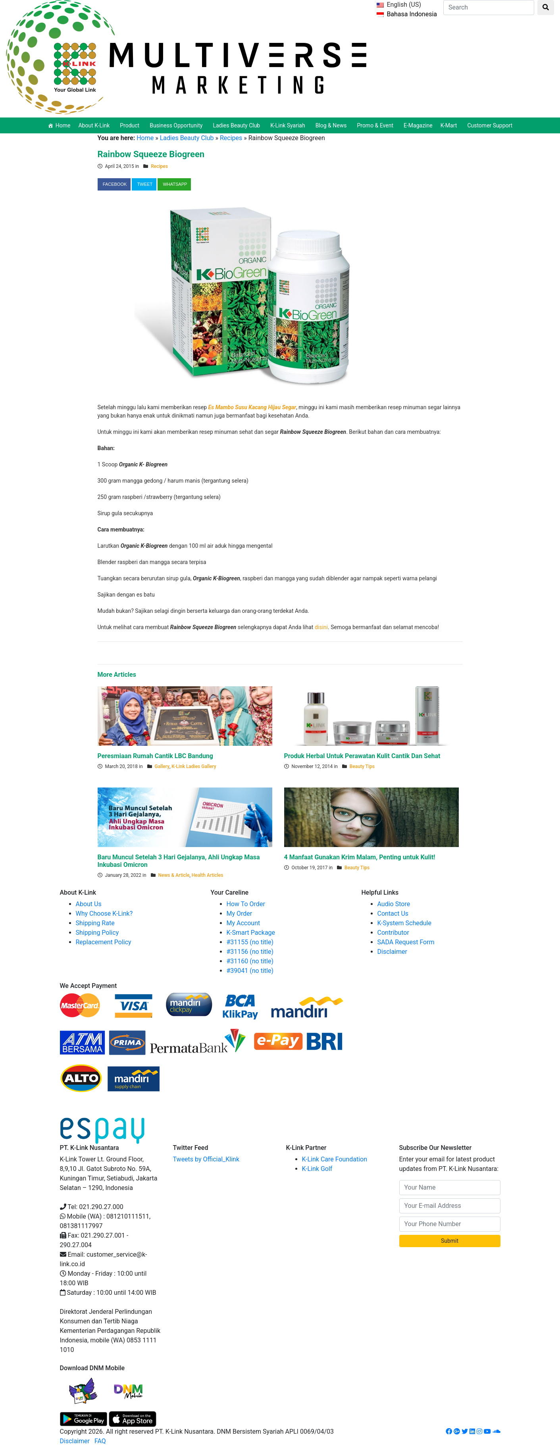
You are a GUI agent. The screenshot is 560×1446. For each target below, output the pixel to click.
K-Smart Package (251, 932)
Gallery (162, 766)
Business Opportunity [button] (177, 125)
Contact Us (393, 913)
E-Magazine (418, 125)
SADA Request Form (406, 942)
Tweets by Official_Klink (206, 1159)
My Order (239, 913)
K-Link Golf (317, 1169)
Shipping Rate (95, 923)
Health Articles (207, 875)
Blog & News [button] (332, 125)
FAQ (100, 1441)
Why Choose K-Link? (104, 913)
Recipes (231, 138)
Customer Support (489, 125)
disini (321, 627)
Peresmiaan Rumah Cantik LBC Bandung (155, 756)
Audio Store (393, 904)
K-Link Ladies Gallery (193, 766)
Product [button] (131, 125)
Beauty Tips (362, 766)
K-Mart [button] (450, 125)
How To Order (246, 904)
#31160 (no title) (250, 961)
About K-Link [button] (95, 125)
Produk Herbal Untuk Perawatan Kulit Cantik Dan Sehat (362, 756)
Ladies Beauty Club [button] (237, 125)
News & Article (174, 875)
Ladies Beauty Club (187, 138)
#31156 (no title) (250, 951)
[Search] (488, 7)
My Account (243, 923)
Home (63, 125)
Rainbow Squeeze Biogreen (151, 154)
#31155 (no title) (250, 942)
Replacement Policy (103, 942)
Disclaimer (392, 951)
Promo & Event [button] (376, 125)
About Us (89, 904)
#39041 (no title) (250, 970)
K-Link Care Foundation (335, 1159)
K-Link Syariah (288, 125)
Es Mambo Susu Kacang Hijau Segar (252, 407)
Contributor (393, 932)
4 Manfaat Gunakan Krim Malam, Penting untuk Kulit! (359, 857)
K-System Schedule (404, 923)
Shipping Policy (97, 932)
